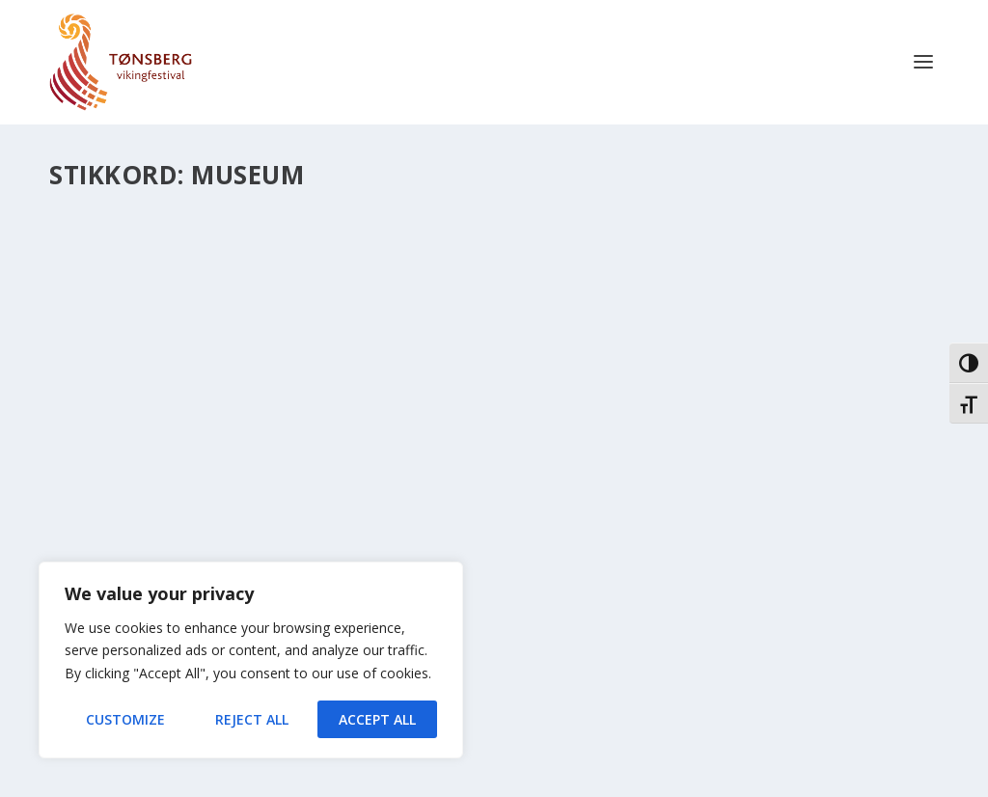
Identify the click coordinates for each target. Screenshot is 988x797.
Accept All (377, 719)
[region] (251, 660)
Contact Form (417, 785)
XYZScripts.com (567, 785)
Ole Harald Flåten (131, 428)
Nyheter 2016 (105, 449)
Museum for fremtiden (169, 398)
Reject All (251, 719)
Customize (125, 719)
